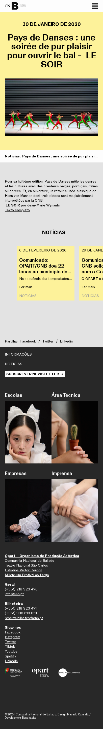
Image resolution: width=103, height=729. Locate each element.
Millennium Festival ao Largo (27, 575)
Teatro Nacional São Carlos (26, 565)
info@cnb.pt (14, 594)
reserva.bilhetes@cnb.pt (24, 618)
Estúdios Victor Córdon (23, 570)
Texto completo (17, 210)
